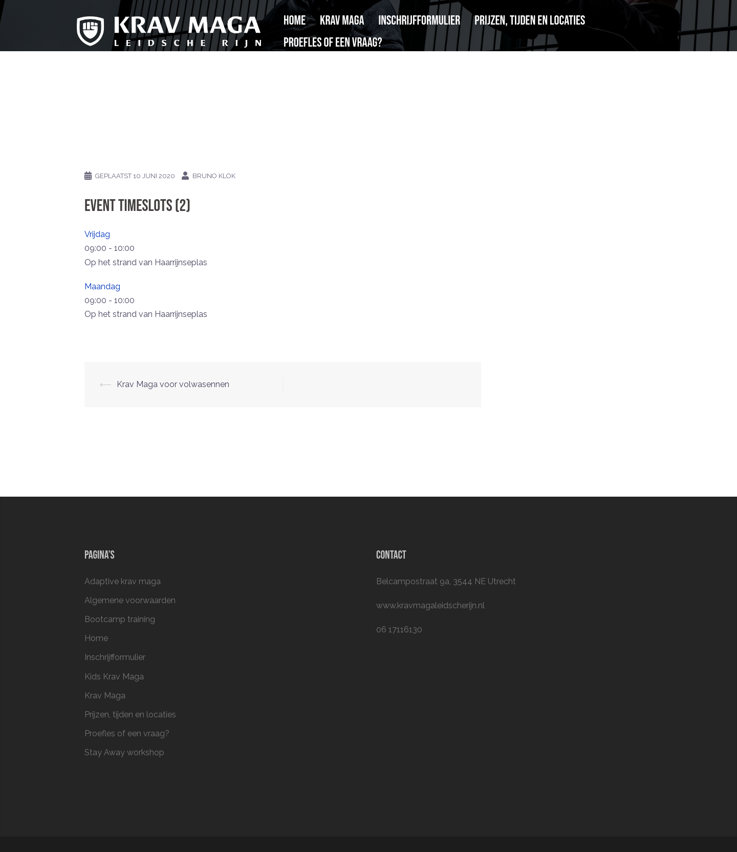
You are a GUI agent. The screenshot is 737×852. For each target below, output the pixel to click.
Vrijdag (97, 234)
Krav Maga (342, 21)
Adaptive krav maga (122, 581)
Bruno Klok (213, 176)
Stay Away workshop (124, 752)
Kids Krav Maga (114, 676)
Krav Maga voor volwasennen (173, 384)
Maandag (102, 286)
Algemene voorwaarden (130, 600)
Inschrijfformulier (420, 21)
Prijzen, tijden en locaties (529, 21)
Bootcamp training (119, 619)
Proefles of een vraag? (333, 43)
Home (295, 21)
